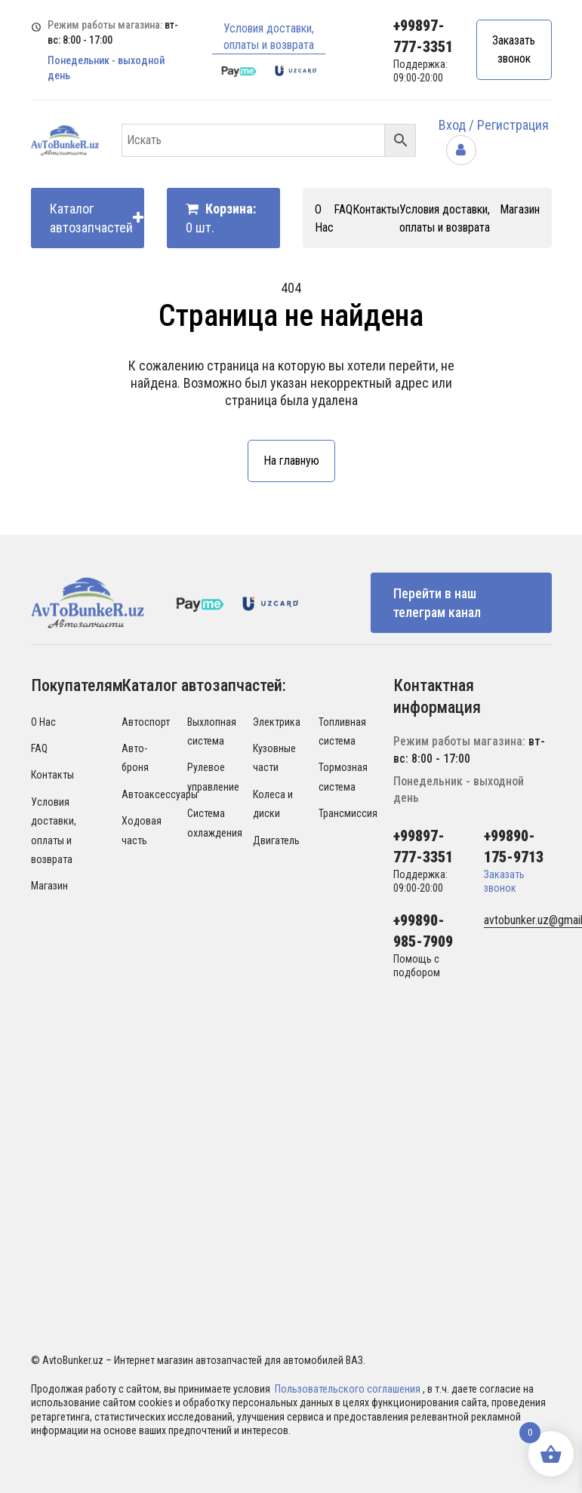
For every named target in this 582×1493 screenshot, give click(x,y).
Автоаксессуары (160, 794)
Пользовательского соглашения (349, 1389)
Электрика (276, 722)
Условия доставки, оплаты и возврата (268, 36)
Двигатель (276, 840)
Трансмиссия (348, 813)
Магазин (520, 209)
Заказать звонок (513, 49)
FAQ (343, 209)
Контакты (376, 209)
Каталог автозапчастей (96, 218)
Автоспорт (146, 722)
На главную (291, 460)
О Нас (43, 722)
